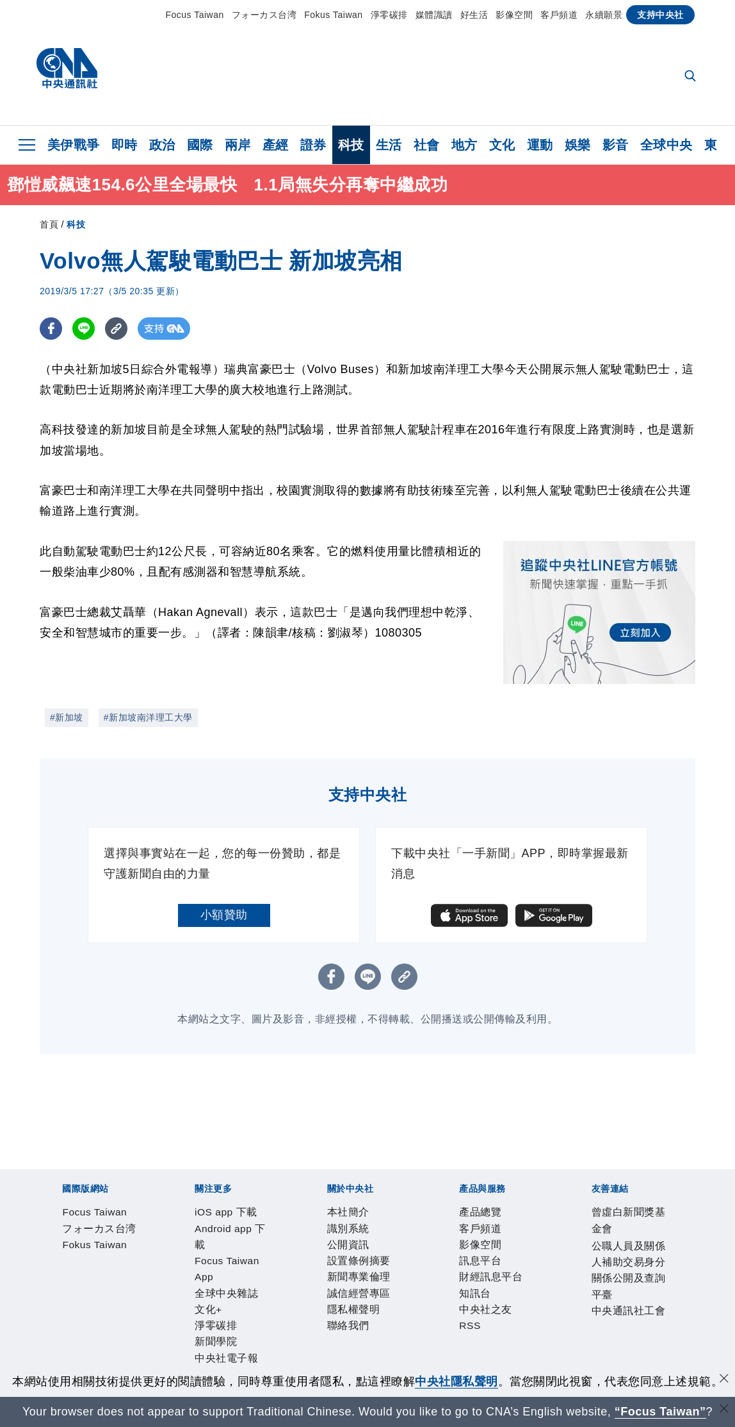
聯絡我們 (475, 1283)
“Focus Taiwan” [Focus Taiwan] (660, 1411)
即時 (124, 145)
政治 (162, 145)
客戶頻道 (559, 14)
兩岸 (238, 145)
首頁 (49, 224)
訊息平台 (202, 1318)
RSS (404, 1318)
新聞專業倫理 (285, 1283)
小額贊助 (224, 914)
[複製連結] (116, 328)
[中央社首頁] (66, 71)
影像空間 (514, 14)
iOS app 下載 (72, 1248)
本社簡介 (60, 1283)
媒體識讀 (434, 14)
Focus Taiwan (194, 14)
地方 (464, 145)
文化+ (385, 1248)
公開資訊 (155, 1283)
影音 (615, 145)
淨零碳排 (389, 14)
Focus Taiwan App (250, 1248)
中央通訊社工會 (457, 1352)
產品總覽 (60, 1318)
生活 (389, 145)
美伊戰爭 (73, 145)
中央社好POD (603, 1248)
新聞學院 (472, 1248)
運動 (540, 145)
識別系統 (107, 1283)
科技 (351, 145)
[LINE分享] (83, 328)
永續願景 (603, 14)
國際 (200, 145)
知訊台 (315, 1318)
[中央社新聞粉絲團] (40, 1179)
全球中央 (666, 145)
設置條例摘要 (214, 1283)
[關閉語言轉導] (724, 1410)
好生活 (474, 14)
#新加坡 (66, 717)
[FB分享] (51, 328)
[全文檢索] (691, 77)
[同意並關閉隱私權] (724, 1380)
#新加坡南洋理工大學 (148, 717)
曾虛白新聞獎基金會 (89, 1352)
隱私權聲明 (421, 1283)
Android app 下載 (154, 1248)
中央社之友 (362, 1318)
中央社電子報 (531, 1248)
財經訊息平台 (261, 1318)
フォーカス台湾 (264, 14)
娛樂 (578, 145)
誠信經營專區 (356, 1283)
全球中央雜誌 (334, 1248)
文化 (502, 145)
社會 (427, 145)
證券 (313, 145)
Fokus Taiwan (333, 14)
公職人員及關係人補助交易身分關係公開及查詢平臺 (279, 1352)
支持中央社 (660, 15)
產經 (275, 145)
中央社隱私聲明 (456, 1381)
